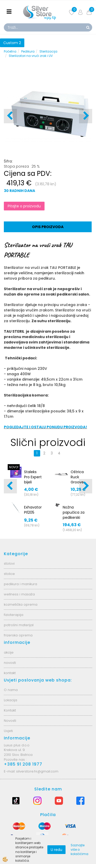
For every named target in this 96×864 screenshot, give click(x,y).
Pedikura (28, 51)
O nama (11, 689)
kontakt (10, 672)
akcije (9, 652)
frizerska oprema (18, 635)
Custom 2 (12, 42)
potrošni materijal (19, 625)
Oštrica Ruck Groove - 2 (77, 479)
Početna (10, 51)
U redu (56, 849)
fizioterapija (13, 614)
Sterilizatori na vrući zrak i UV (31, 56)
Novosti (10, 720)
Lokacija (10, 700)
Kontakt (10, 710)
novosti (10, 662)
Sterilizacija (48, 51)
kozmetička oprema (20, 604)
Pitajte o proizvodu (24, 206)
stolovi (9, 563)
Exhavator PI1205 (33, 510)
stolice (9, 573)
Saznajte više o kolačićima (79, 849)
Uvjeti (8, 730)
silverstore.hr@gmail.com (37, 771)
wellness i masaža (19, 594)
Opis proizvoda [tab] (47, 226)
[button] (85, 116)
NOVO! (13, 467)
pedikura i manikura (20, 584)
